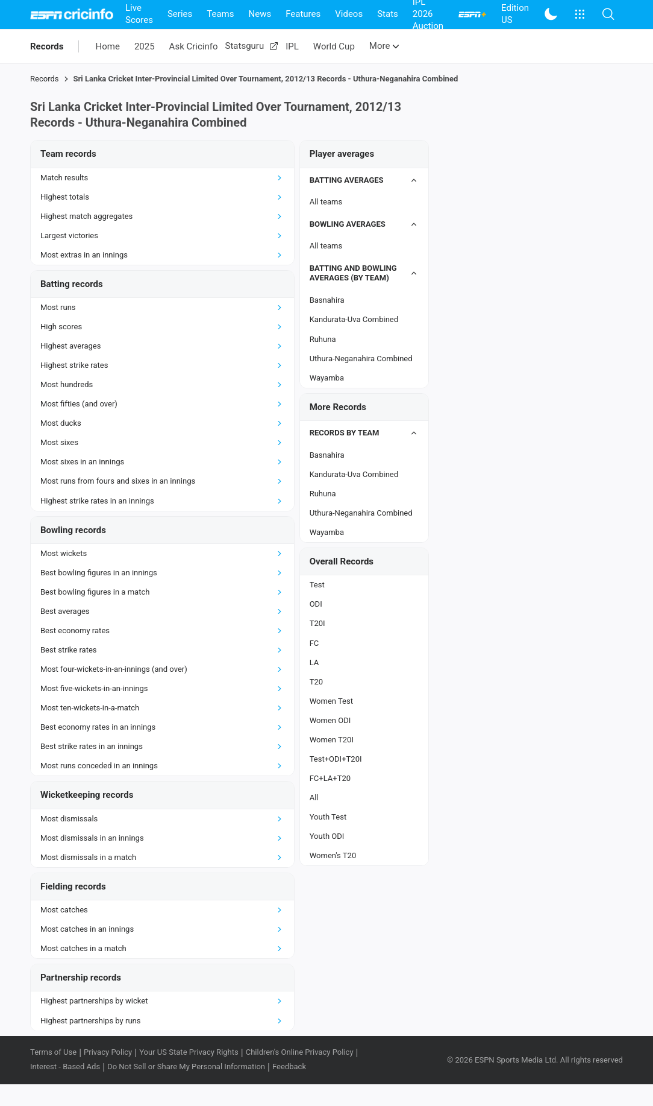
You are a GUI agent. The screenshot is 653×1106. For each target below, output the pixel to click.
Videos (349, 13)
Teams (220, 13)
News (259, 13)
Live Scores (139, 13)
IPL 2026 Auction (428, 14)
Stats (387, 13)
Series (179, 13)
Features (303, 13)
